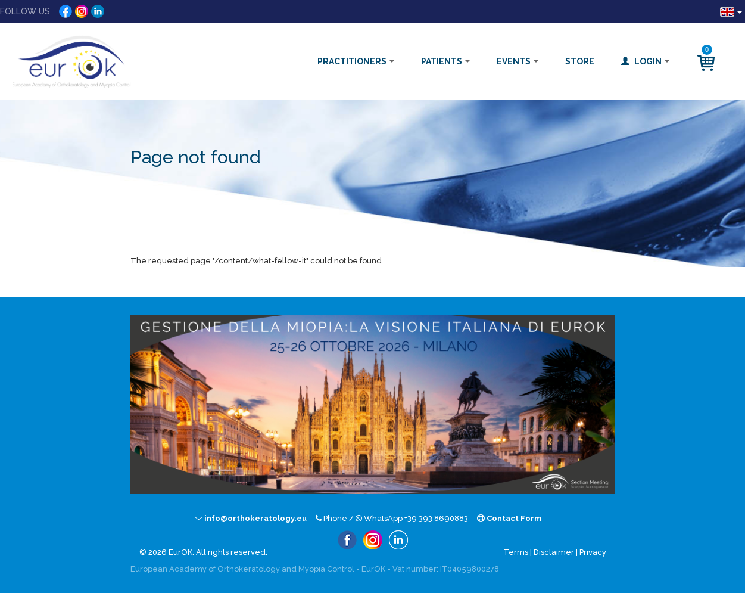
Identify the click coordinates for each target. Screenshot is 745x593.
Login (645, 61)
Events (517, 61)
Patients (445, 61)
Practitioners (355, 61)
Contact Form (509, 518)
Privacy (592, 552)
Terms (515, 552)
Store (579, 61)
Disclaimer (554, 552)
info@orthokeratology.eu (251, 518)
